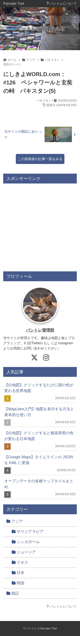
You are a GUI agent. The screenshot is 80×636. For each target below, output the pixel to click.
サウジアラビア (28, 531)
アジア (14, 521)
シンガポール (26, 542)
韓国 (18, 583)
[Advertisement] (40, 226)
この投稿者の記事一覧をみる (40, 159)
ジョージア (24, 552)
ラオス (20, 562)
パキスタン (43, 100)
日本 (18, 573)
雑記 (12, 593)
